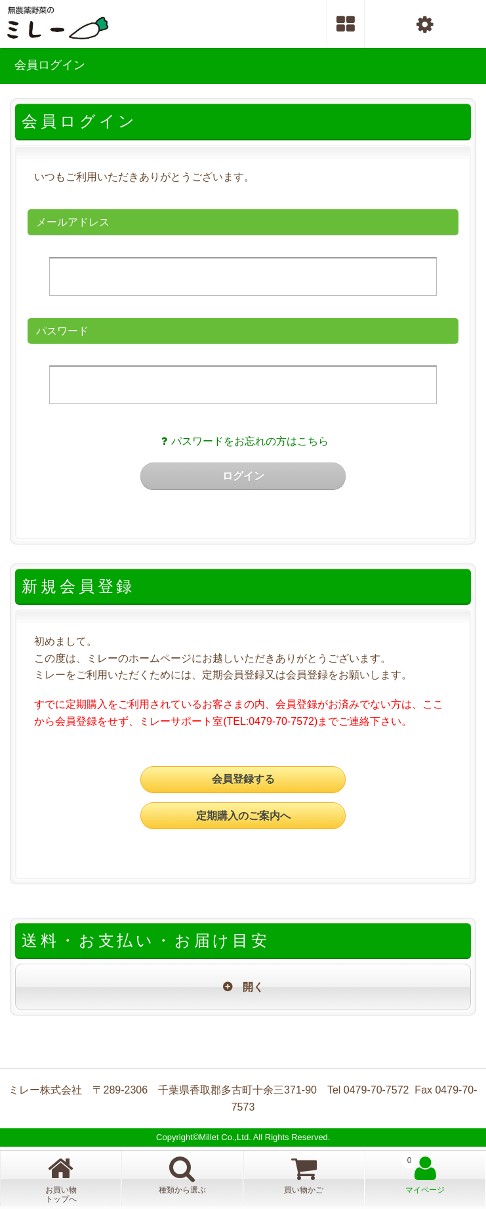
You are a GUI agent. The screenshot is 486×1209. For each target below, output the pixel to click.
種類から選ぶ (182, 1175)
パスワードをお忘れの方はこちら (243, 441)
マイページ (425, 1175)
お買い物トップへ (61, 1179)
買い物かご (324, 1174)
